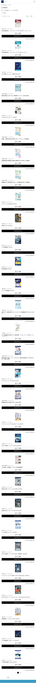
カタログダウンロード (18, 36)
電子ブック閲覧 (18, 33)
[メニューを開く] (34, 1)
